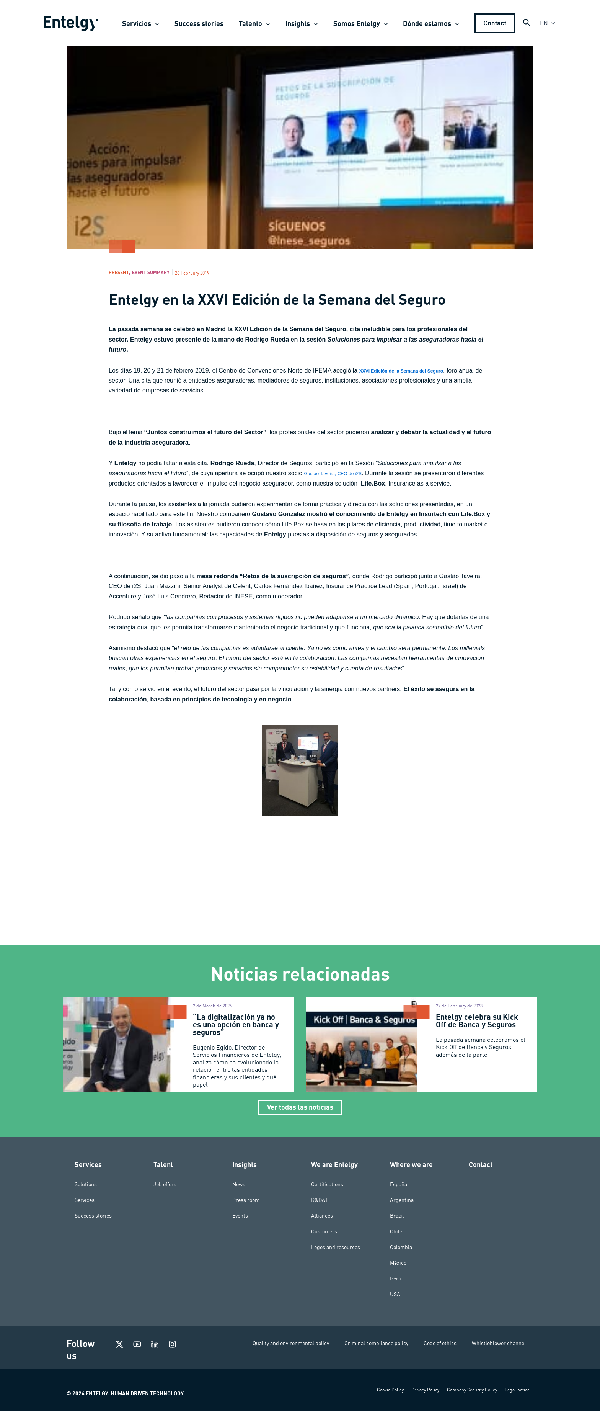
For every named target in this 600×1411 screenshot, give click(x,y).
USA (395, 1294)
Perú (395, 1278)
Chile (396, 1231)
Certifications (327, 1184)
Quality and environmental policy (291, 1343)
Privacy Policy (425, 1390)
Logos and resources (335, 1247)
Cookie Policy (390, 1390)
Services (85, 1200)
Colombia (401, 1247)
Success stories (93, 1215)
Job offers (164, 1184)
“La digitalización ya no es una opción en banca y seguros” (236, 1026)
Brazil (397, 1215)
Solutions (86, 1184)
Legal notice (517, 1390)
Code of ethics (440, 1343)
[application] (164, 23)
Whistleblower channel (499, 1343)
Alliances (322, 1215)
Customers (324, 1231)
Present (122, 273)
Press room (245, 1200)
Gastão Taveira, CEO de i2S (342, 475)
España (398, 1184)
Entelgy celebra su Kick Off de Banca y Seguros (477, 1022)
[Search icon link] (527, 24)
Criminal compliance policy (376, 1343)
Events (240, 1215)
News (238, 1184)
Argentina (402, 1200)
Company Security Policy (472, 1390)
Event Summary (162, 273)
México (398, 1262)
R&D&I (319, 1200)
